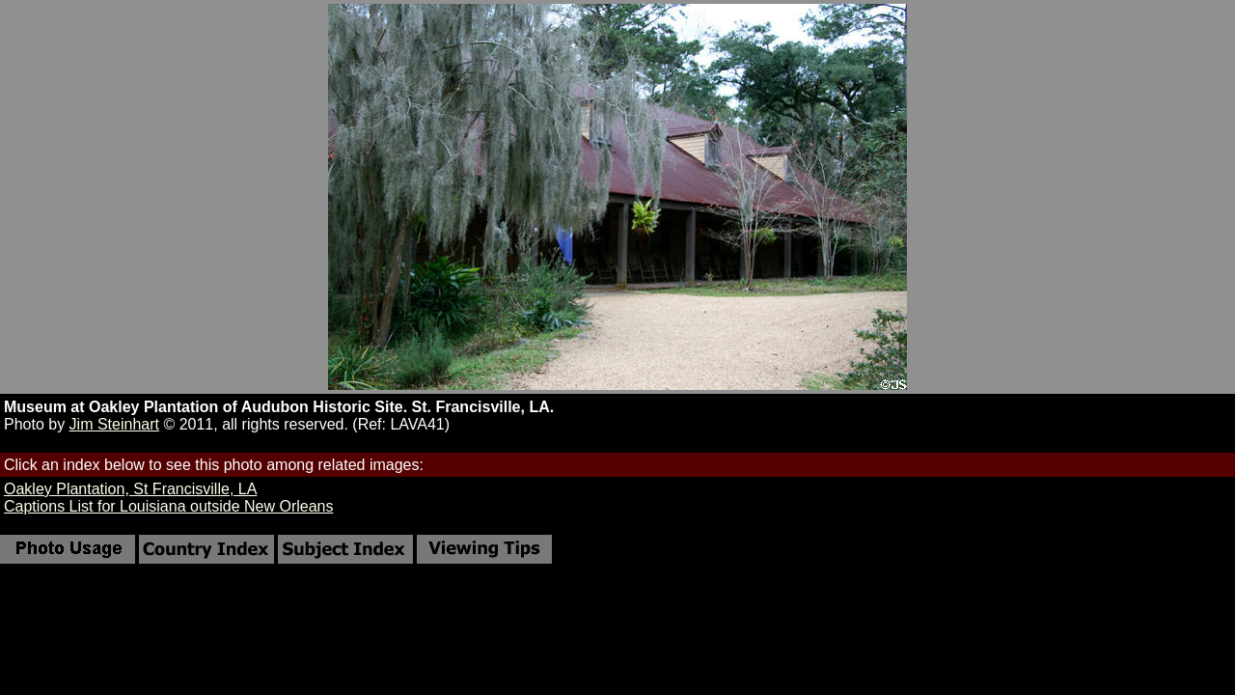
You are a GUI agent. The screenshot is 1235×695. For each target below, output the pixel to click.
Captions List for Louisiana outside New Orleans (169, 506)
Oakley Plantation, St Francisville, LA (130, 489)
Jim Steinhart (114, 424)
